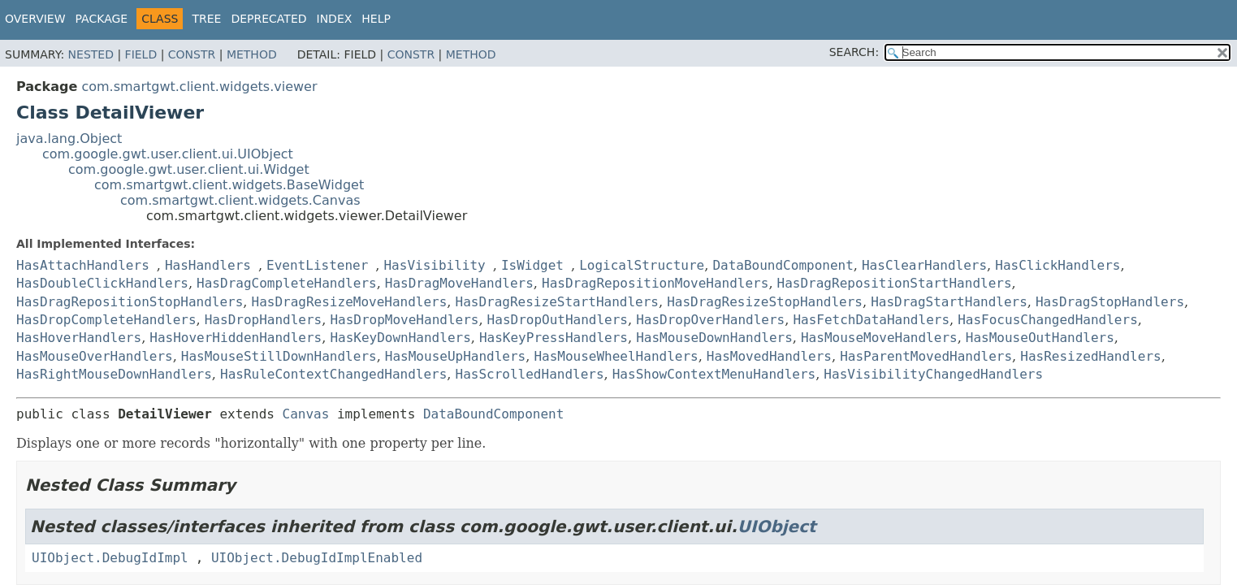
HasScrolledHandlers (530, 374)
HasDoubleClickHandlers (102, 283)
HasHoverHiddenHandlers (235, 337)
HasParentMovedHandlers (926, 356)
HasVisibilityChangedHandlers (933, 374)
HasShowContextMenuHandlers (713, 374)
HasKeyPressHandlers (553, 337)
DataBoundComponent (782, 265)
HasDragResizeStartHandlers (557, 302)
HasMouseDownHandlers (714, 337)
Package (102, 18)
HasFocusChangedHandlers (1048, 319)
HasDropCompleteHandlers (106, 319)
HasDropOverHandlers (710, 319)
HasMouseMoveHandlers (879, 337)
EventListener (317, 265)
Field (141, 54)
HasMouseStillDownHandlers (279, 356)
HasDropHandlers (263, 319)
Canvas (306, 414)
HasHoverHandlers (78, 337)
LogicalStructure (641, 265)
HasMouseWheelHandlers (616, 356)
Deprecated (268, 18)
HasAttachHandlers (82, 265)
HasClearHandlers (924, 265)
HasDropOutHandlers (557, 319)
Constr (191, 54)
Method (252, 54)
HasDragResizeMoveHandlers (350, 302)
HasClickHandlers (1057, 265)
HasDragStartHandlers (949, 302)
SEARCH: (854, 52)
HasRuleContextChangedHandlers (333, 374)
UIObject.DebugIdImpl (110, 558)
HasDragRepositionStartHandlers (894, 283)
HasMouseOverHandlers (94, 356)
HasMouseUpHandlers (455, 356)
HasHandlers (208, 265)
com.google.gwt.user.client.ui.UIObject (167, 154)
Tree (206, 18)
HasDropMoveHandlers (404, 319)
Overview (35, 18)
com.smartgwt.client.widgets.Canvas (240, 200)
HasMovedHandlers (769, 356)
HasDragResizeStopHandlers (765, 302)
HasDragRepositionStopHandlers (129, 302)
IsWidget (532, 265)
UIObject (776, 526)
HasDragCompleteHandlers (287, 283)
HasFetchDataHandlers (871, 319)
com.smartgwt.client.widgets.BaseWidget (229, 185)
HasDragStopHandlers (1110, 302)
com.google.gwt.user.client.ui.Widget (188, 169)
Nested (91, 54)
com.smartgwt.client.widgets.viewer (199, 86)
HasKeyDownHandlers (400, 337)
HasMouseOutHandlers (1040, 337)
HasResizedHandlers (1090, 356)
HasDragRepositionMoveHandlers (655, 283)
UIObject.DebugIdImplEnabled (316, 558)
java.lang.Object (69, 138)
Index (335, 18)
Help (376, 18)
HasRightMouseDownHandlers (114, 374)
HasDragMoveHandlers (459, 283)
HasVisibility (434, 265)
